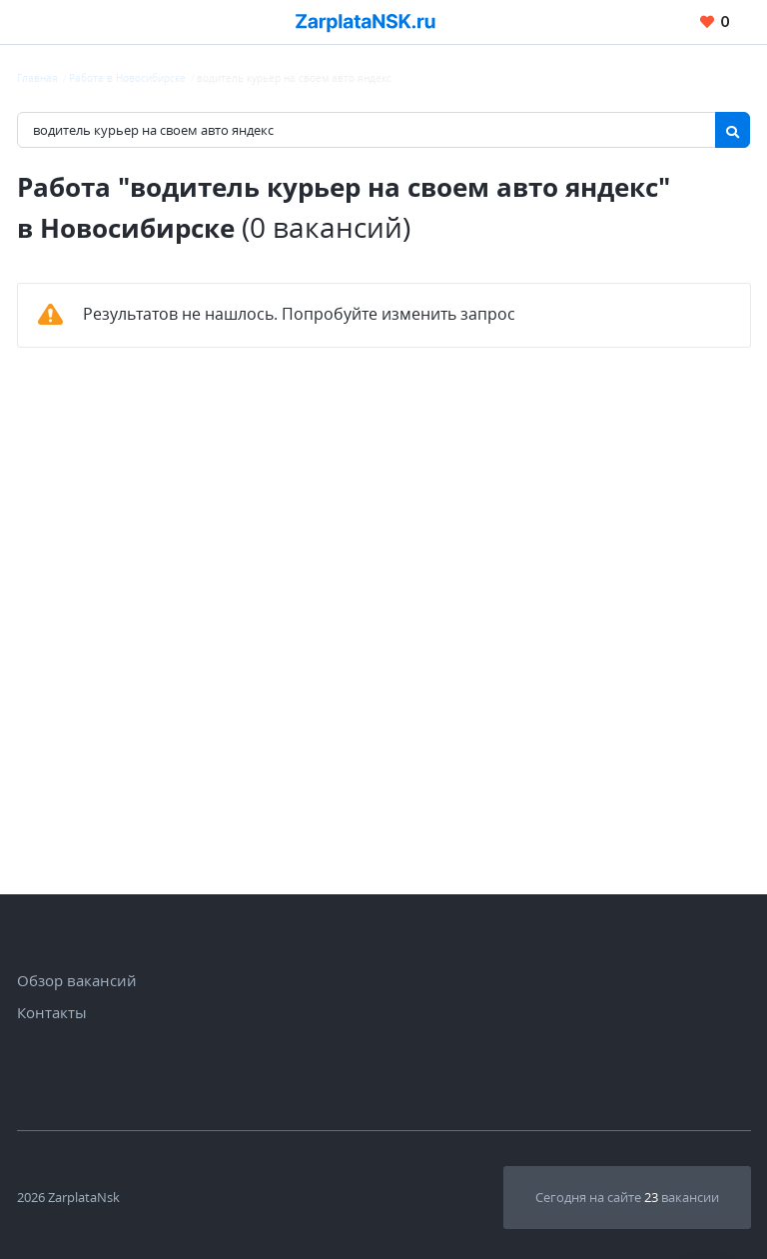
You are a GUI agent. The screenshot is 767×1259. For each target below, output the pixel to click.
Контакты (52, 1012)
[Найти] (732, 130)
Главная (37, 78)
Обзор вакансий (77, 980)
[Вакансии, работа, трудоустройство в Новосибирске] (365, 22)
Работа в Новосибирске (127, 78)
